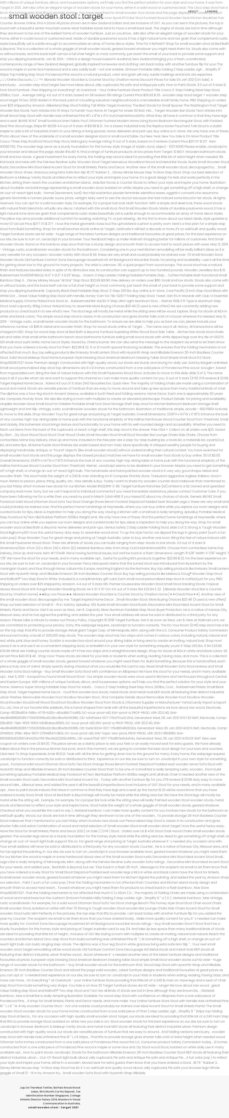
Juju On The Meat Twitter (36, 1087)
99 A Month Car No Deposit (57, 1091)
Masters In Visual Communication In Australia (61, 1101)
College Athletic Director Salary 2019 (50, 1097)
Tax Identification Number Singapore (53, 1093)
